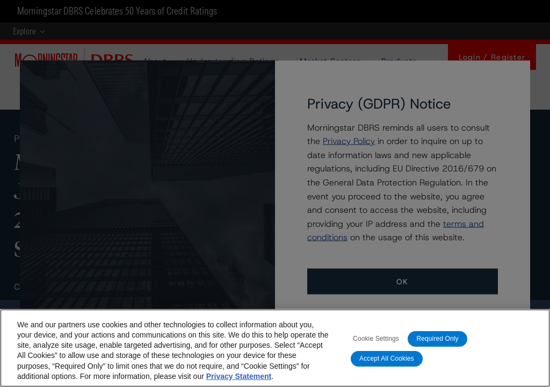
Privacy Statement (238, 378)
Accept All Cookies (386, 361)
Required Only (437, 341)
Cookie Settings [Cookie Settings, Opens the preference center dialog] (376, 341)
